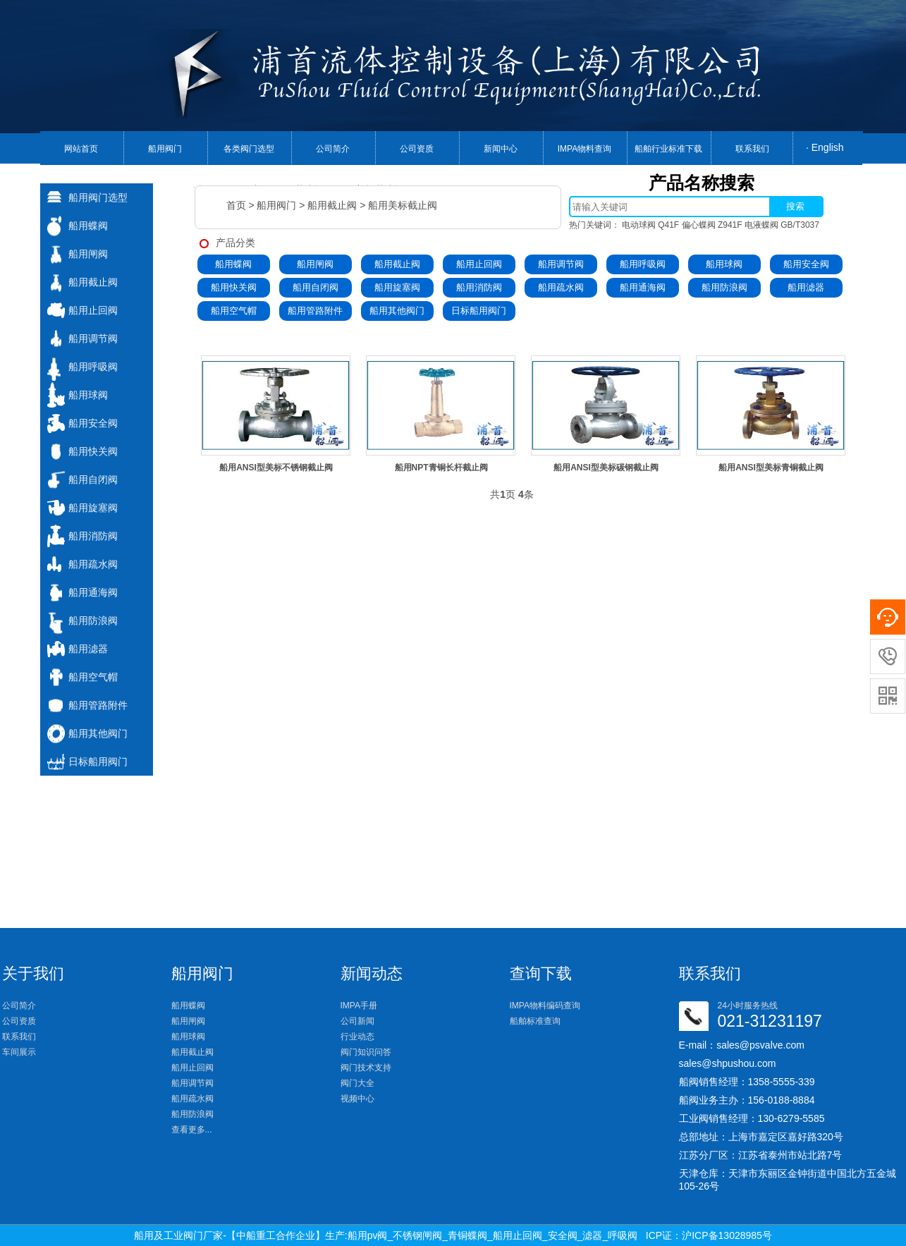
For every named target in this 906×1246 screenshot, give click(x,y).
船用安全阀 (806, 264)
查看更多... (191, 1130)
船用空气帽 (234, 310)
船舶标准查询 (535, 1021)
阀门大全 (357, 1083)
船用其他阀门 (396, 310)
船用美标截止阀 (402, 205)
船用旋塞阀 (397, 287)
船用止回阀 (479, 264)
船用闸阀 (315, 264)
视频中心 (357, 1099)
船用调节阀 (561, 264)
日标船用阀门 (478, 310)
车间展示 (19, 1052)
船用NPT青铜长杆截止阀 (441, 467)
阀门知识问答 (366, 1052)
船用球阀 (724, 264)
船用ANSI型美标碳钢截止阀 (606, 467)
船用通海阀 (643, 287)
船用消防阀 (479, 287)
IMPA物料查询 (584, 149)
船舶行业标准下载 (668, 149)
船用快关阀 (234, 287)
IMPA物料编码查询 (545, 1005)
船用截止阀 (332, 205)
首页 (236, 205)
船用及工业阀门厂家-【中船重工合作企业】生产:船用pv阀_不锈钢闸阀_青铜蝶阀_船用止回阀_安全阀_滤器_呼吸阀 (385, 1235)
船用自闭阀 (315, 287)
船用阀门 (165, 149)
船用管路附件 (315, 310)
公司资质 (417, 149)
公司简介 (333, 149)
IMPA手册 (359, 1005)
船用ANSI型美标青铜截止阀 (771, 467)
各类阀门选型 (249, 149)
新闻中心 (501, 149)
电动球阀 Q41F (650, 225)
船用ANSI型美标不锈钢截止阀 (276, 467)
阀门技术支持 (366, 1068)
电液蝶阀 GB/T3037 (782, 225)
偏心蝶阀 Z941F (712, 225)
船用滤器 (806, 287)
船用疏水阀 (561, 287)
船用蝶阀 (233, 264)
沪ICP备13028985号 (727, 1235)
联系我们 (752, 149)
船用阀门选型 (98, 197)
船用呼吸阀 (643, 264)
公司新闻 (357, 1021)
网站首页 (81, 149)
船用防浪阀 (724, 287)
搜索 (795, 206)
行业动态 (357, 1037)
